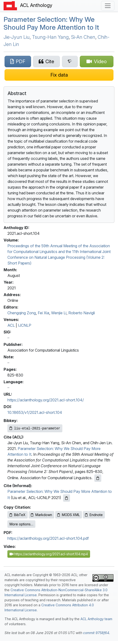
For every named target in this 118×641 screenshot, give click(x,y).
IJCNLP (24, 325)
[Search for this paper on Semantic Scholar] (70, 61)
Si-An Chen (83, 37)
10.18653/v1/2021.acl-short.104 (34, 412)
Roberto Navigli (81, 312)
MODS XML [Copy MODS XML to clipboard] (68, 515)
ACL (11, 325)
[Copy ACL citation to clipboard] (97, 478)
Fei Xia (43, 312)
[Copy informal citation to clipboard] (66, 498)
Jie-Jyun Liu (17, 37)
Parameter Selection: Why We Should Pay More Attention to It (51, 23)
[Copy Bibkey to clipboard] (34, 428)
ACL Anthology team (96, 619)
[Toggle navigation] (107, 6)
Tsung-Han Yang (50, 37)
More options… (21, 524)
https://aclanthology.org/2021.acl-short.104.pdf (48, 538)
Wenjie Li (58, 312)
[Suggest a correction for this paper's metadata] (59, 75)
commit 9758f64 (96, 633)
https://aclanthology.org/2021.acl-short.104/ (45, 400)
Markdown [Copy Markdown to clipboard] (41, 515)
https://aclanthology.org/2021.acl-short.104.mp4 (49, 554)
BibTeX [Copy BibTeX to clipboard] (18, 515)
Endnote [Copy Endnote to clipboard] (94, 515)
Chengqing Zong (21, 312)
